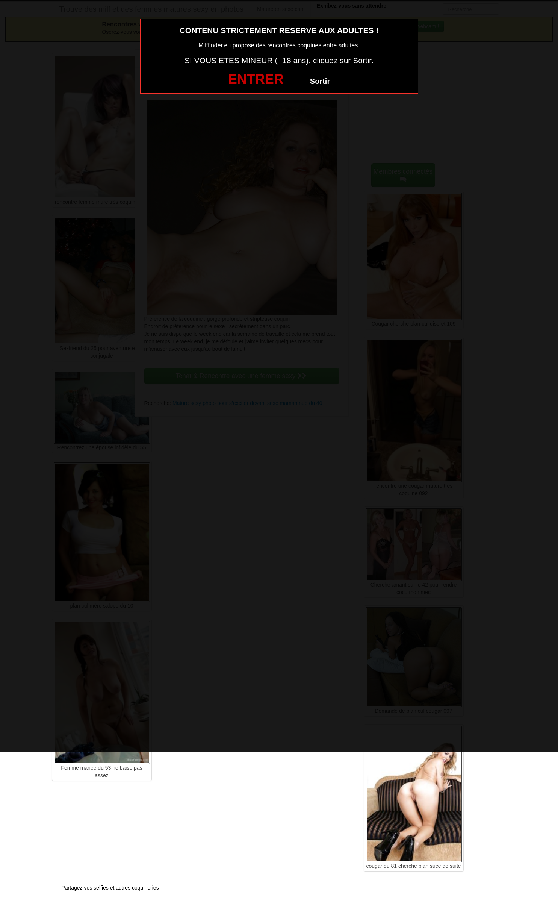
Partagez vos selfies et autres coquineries (110, 888)
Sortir (320, 81)
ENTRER (256, 79)
